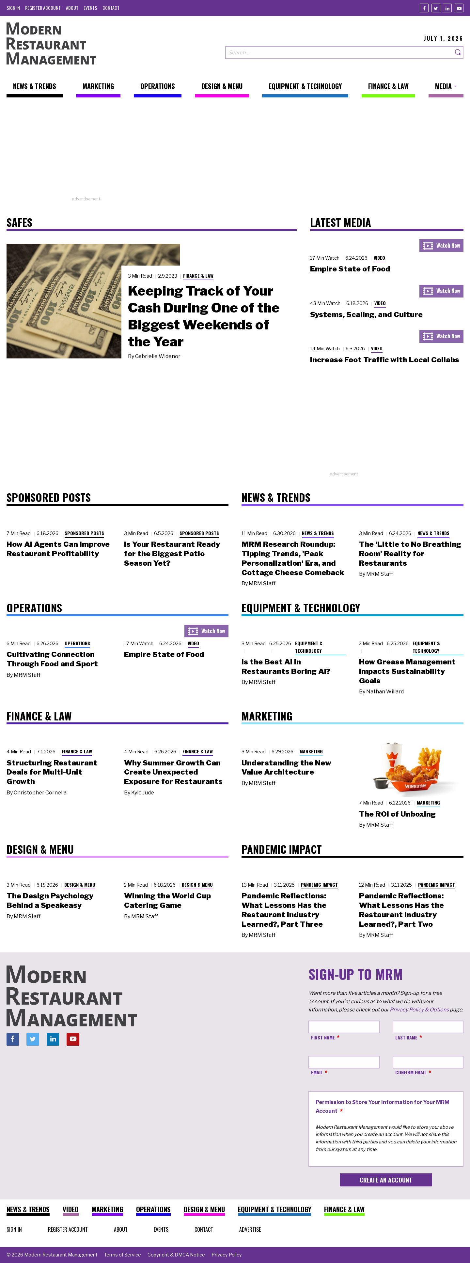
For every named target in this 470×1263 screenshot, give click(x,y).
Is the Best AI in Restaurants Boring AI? (286, 666)
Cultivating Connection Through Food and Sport (52, 659)
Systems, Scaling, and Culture (366, 314)
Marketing (311, 751)
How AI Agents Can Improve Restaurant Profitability (58, 549)
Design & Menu (79, 884)
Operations (77, 643)
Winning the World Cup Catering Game (167, 900)
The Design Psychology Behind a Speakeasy (50, 900)
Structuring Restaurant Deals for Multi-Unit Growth (52, 772)
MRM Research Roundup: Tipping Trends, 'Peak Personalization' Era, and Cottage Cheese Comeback (293, 558)
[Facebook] (424, 8)
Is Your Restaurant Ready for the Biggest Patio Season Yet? (172, 554)
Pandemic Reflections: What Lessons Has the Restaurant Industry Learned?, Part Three (284, 909)
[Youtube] (459, 8)
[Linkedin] (447, 8)
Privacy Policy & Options (419, 1010)
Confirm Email (411, 1072)
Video (379, 257)
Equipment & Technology (308, 647)
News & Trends (318, 533)
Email (317, 1072)
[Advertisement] (235, 150)
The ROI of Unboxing (397, 814)
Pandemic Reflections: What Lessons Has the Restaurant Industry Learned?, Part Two (401, 909)
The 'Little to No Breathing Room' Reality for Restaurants (410, 554)
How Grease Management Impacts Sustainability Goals (407, 671)
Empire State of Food (350, 268)
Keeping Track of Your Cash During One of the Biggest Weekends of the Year (204, 316)
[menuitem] (13, 7)
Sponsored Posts (84, 533)
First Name (323, 1037)
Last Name (406, 1037)
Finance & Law (198, 275)
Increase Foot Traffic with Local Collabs (384, 359)
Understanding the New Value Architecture (286, 767)
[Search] (458, 52)
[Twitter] (435, 8)
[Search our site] (339, 52)
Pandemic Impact (319, 884)
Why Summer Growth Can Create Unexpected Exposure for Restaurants (173, 772)
